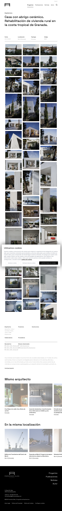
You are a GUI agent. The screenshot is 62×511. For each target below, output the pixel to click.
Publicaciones (39, 5)
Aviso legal (7, 503)
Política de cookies (27, 259)
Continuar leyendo (9, 368)
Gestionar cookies (12, 263)
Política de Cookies (29, 503)
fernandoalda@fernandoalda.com (13, 496)
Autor (52, 5)
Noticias (47, 5)
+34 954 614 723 (14, 494)
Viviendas (33, 39)
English (55, 1)
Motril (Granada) (22, 39)
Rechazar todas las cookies (29, 263)
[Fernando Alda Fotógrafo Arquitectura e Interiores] (7, 4)
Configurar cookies (40, 503)
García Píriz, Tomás (9, 329)
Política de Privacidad (17, 503)
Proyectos (30, 5)
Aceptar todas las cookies (48, 263)
